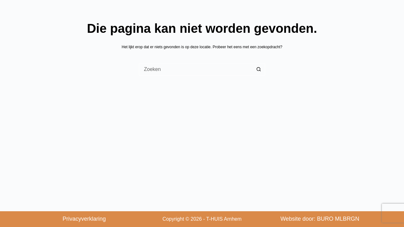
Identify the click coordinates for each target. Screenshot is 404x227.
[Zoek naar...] (195, 69)
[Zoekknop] (258, 69)
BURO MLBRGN (338, 219)
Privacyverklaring (84, 219)
